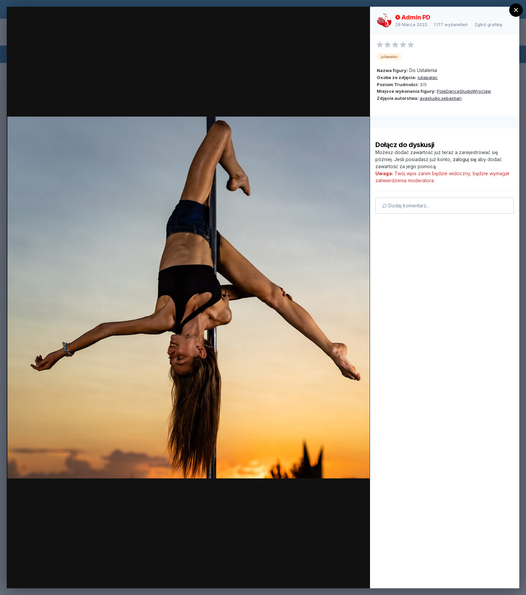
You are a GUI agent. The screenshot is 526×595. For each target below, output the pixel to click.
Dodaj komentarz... (405, 205)
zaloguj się (464, 159)
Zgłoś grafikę (488, 24)
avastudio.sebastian (441, 98)
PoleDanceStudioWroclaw (464, 91)
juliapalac (428, 77)
